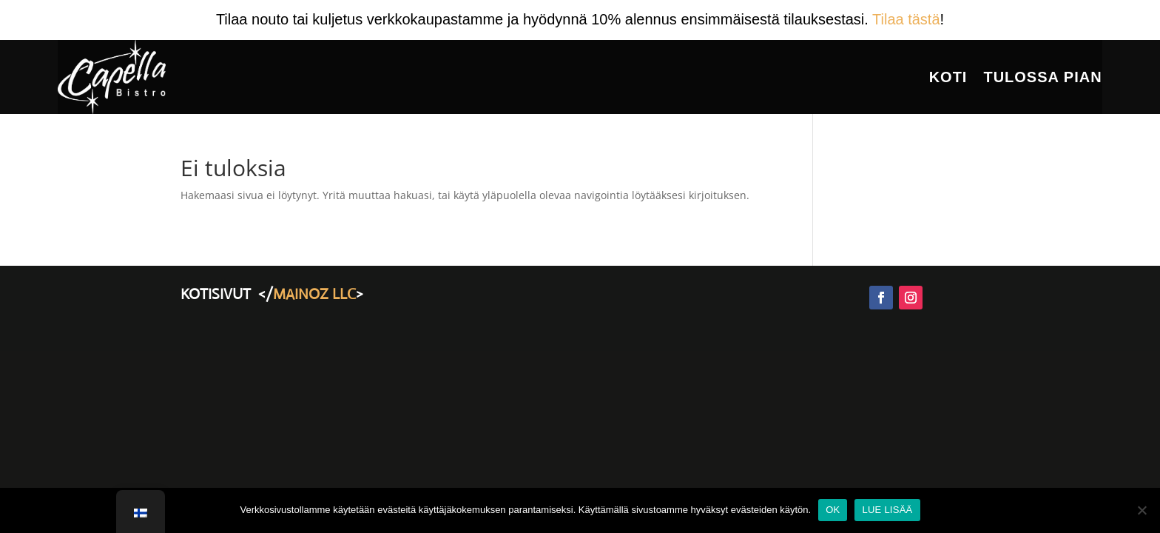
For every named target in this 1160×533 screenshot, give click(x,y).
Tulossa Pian (1042, 77)
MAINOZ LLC (314, 294)
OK (833, 509)
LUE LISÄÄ (887, 509)
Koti (948, 77)
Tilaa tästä (906, 19)
